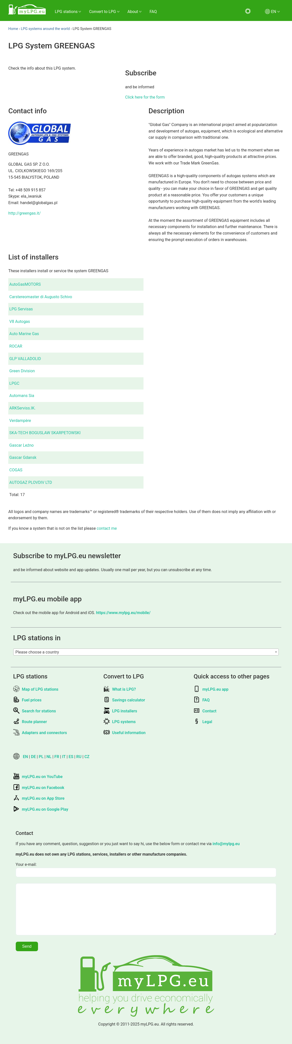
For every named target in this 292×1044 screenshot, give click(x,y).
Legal (203, 721)
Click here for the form (145, 97)
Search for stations (34, 711)
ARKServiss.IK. (22, 408)
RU (79, 756)
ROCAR (15, 346)
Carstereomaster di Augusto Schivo (40, 296)
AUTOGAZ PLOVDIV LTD (30, 482)
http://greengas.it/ (24, 213)
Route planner (30, 721)
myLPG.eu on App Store (38, 798)
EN (25, 756)
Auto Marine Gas (24, 333)
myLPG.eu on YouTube (38, 776)
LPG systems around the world (45, 29)
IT (64, 756)
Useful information (125, 732)
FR (56, 756)
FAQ (153, 11)
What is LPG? (120, 689)
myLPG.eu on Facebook (38, 787)
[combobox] (146, 652)
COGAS (15, 470)
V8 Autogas (19, 321)
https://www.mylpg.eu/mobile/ (123, 612)
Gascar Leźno (21, 445)
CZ (87, 756)
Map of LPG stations (35, 689)
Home (13, 29)
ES (70, 756)
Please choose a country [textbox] (37, 652)
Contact (205, 711)
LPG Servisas (21, 309)
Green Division (22, 371)
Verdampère (20, 420)
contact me (107, 528)
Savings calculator (124, 700)
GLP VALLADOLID (25, 358)
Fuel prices (27, 700)
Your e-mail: (26, 864)
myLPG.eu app (211, 689)
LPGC (14, 383)
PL (41, 756)
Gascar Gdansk (22, 457)
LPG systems (120, 721)
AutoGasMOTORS (25, 284)
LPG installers (120, 711)
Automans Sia (21, 395)
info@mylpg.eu (226, 843)
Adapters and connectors (40, 732)
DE (33, 756)
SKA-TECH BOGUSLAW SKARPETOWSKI (44, 432)
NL (49, 756)
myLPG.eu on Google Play (40, 809)
